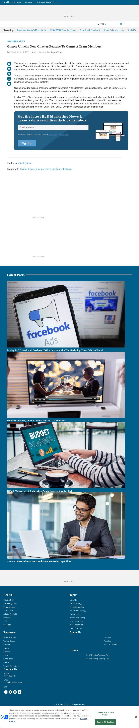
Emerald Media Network (11, 2)
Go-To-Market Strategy (78, 617)
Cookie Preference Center (105, 713)
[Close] (136, 717)
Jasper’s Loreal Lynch (114, 36)
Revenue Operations (77, 628)
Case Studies (8, 617)
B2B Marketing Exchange (47, 2)
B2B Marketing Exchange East (97, 665)
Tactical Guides (9, 647)
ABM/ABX (73, 606)
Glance (31, 175)
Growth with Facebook (90, 36)
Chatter (23, 175)
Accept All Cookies (105, 722)
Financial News (9, 613)
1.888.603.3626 (10, 682)
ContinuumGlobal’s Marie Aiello (31, 36)
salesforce (66, 175)
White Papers (8, 665)
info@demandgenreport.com (15, 689)
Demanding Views (10, 610)
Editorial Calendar (110, 651)
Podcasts (7, 624)
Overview (107, 644)
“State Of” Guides (9, 644)
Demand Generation (77, 613)
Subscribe (7, 631)
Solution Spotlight (10, 620)
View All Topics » (76, 635)
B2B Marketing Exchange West (98, 661)
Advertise (29, 2)
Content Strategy (76, 610)
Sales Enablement (76, 631)
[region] (69, 717)
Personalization (75, 620)
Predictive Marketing (77, 624)
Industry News (16, 47)
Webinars (7, 658)
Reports (6, 654)
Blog (5, 628)
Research (6, 651)
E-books (6, 662)
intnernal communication (48, 175)
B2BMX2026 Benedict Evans (63, 36)
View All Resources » (11, 672)
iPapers (6, 669)
